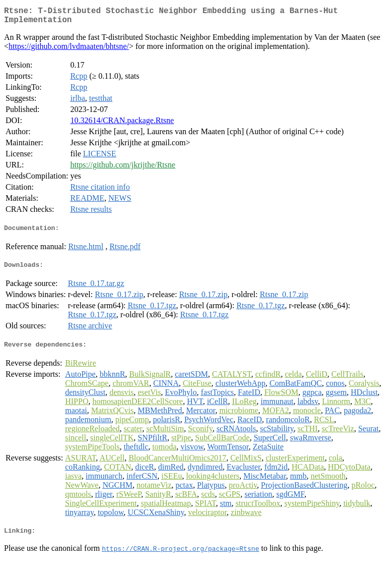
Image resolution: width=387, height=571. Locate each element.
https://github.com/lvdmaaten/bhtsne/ (69, 50)
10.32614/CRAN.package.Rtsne (122, 124)
